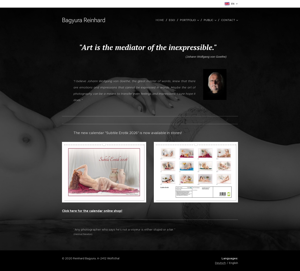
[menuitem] (162, 20)
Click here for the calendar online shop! (92, 211)
